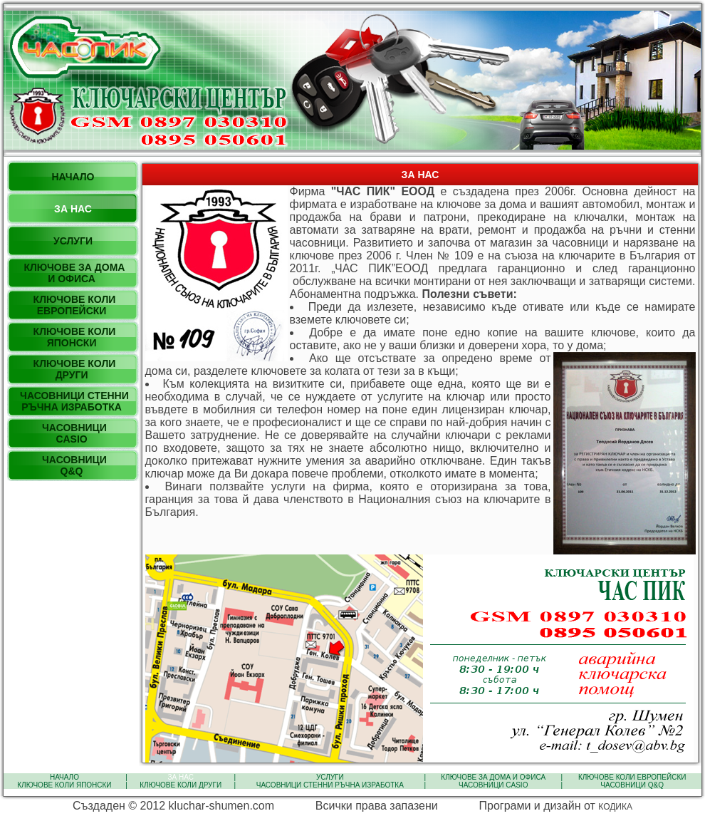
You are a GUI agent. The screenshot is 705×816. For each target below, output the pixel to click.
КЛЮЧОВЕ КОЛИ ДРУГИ (180, 785)
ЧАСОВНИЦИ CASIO (493, 785)
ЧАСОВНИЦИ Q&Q (632, 785)
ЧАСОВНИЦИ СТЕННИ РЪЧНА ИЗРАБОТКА (330, 785)
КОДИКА (615, 807)
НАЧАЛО (64, 777)
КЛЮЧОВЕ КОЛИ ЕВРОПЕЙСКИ (632, 777)
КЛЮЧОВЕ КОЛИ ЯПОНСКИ (65, 785)
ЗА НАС (181, 777)
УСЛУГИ (329, 777)
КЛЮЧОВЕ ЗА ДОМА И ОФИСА (493, 777)
